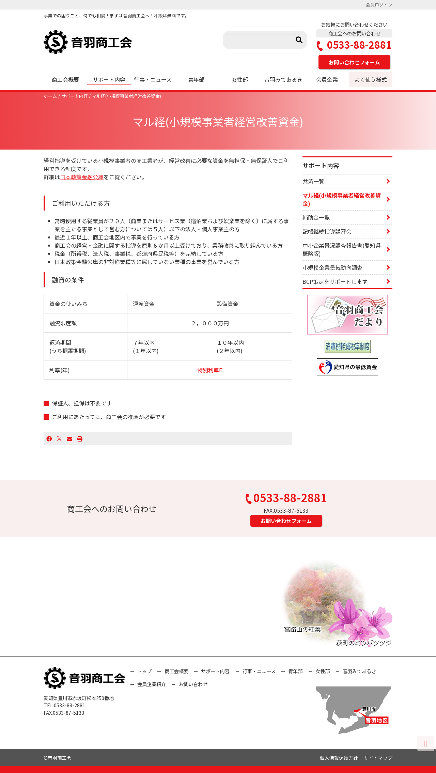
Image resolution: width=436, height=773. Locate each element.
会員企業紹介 (151, 683)
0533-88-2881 (354, 44)
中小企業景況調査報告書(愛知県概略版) (341, 249)
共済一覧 (313, 181)
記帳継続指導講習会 (327, 231)
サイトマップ (378, 757)
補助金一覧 (316, 217)
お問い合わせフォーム (354, 62)
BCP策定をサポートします (335, 281)
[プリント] (79, 438)
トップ (144, 671)
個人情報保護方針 (339, 757)
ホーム (50, 96)
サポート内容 (109, 79)
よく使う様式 (370, 79)
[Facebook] (49, 438)
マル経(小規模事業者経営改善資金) (126, 96)
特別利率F (209, 370)
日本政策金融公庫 (82, 177)
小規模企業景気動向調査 (332, 267)
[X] (59, 438)
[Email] (69, 438)
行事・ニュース (153, 79)
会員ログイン (379, 4)
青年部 (196, 79)
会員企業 (327, 79)
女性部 (240, 79)
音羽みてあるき (283, 79)
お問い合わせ (193, 683)
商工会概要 (65, 79)
